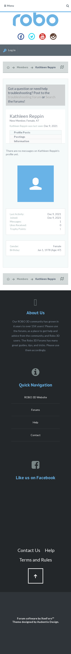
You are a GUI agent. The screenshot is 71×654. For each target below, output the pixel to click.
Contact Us (29, 550)
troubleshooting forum (24, 97)
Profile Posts (22, 132)
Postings (19, 136)
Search (50, 97)
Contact (36, 435)
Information (21, 141)
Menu (9, 5)
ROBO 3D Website (35, 397)
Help (35, 422)
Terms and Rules (35, 559)
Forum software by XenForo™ (35, 618)
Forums (35, 409)
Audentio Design (47, 621)
